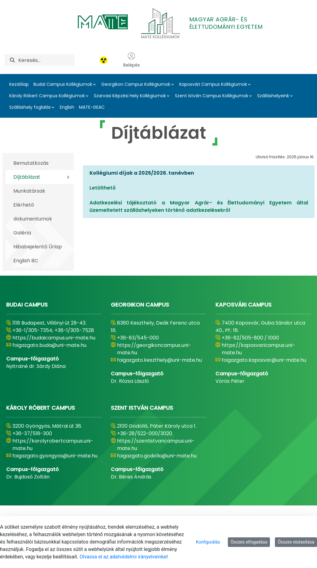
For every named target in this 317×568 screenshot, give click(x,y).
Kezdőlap (19, 84)
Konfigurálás (208, 542)
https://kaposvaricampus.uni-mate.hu (258, 349)
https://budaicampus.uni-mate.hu (53, 337)
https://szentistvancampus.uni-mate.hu (155, 444)
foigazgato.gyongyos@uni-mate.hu (55, 455)
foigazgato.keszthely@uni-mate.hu (159, 360)
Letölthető (102, 187)
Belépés (131, 60)
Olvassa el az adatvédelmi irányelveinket (124, 557)
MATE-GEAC (92, 107)
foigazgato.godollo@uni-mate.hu (157, 455)
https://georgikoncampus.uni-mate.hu (154, 349)
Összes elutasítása (296, 542)
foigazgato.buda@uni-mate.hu (49, 345)
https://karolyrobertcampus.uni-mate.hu (52, 444)
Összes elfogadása (249, 542)
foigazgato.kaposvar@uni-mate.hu (264, 360)
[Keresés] (46, 60)
